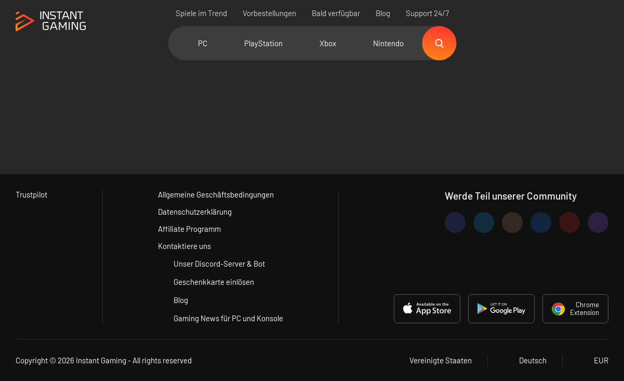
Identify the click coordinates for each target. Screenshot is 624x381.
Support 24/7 (427, 13)
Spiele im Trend (201, 13)
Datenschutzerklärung (195, 211)
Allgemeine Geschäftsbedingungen (216, 194)
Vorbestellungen (269, 13)
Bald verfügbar (336, 13)
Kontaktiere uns (184, 246)
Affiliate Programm (189, 228)
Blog (383, 13)
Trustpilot (31, 194)
